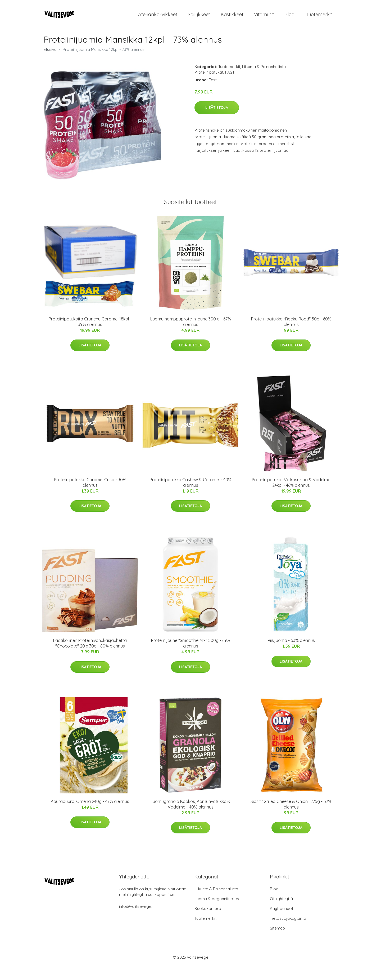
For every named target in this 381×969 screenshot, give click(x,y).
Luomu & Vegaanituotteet (218, 901)
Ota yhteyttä (281, 901)
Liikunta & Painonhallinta (264, 69)
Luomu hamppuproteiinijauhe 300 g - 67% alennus (190, 324)
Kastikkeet (232, 16)
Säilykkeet (199, 16)
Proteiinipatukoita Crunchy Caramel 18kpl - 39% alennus (90, 324)
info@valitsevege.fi (137, 909)
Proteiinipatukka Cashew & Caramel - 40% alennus (191, 485)
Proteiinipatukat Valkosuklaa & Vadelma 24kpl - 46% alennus (291, 485)
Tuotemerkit (319, 16)
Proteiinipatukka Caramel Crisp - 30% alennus (90, 485)
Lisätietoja (216, 110)
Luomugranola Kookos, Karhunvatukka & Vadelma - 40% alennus (190, 806)
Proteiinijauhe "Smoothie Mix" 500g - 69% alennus (190, 646)
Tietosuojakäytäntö (288, 920)
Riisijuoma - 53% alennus (291, 643)
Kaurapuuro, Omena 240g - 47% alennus (90, 804)
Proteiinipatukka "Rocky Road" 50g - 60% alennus (291, 324)
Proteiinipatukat (208, 74)
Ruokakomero (207, 911)
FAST (230, 74)
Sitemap (277, 930)
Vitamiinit (264, 16)
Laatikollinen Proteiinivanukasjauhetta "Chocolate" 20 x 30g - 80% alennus (90, 646)
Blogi (289, 16)
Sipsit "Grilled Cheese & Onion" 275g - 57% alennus (291, 806)
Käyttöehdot (281, 911)
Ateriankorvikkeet (157, 16)
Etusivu (50, 52)
